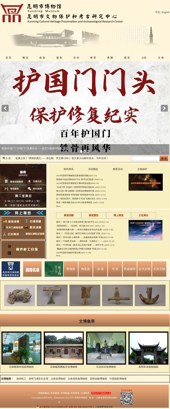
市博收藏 (65, 393)
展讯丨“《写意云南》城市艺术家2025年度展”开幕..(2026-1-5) (83, 233)
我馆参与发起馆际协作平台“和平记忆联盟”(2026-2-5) (79, 179)
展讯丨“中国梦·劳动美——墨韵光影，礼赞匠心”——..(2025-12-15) (85, 241)
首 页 (8, 57)
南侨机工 (21, 378)
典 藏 (110, 57)
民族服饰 (130, 269)
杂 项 (100, 269)
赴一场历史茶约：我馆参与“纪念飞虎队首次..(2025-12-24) (81, 198)
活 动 (76, 57)
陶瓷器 (85, 269)
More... (59, 206)
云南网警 (99, 407)
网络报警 (108, 407)
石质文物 (159, 269)
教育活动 (118, 169)
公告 (144, 57)
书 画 (115, 269)
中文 (157, 12)
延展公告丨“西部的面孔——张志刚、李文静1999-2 (43, 158)
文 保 (161, 57)
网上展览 (118, 215)
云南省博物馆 (58, 378)
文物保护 (142, 169)
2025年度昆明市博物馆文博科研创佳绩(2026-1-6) (77, 183)
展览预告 (94, 215)
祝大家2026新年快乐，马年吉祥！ (90, 158)
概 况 (25, 57)
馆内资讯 (68, 169)
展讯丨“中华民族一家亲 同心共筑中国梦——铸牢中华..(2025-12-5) (85, 245)
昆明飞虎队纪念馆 (38, 378)
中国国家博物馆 (118, 378)
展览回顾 (69, 215)
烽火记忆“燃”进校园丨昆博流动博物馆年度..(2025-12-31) (81, 191)
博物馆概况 (43, 393)
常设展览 (55, 393)
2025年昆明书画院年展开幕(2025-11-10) (73, 252)
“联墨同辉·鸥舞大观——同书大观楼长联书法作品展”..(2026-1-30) (84, 229)
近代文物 (144, 269)
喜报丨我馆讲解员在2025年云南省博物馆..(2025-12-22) (80, 202)
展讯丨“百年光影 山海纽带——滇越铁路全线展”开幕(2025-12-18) (84, 237)
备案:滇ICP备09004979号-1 (81, 407)
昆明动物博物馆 (98, 378)
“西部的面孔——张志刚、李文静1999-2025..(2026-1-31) (80, 226)
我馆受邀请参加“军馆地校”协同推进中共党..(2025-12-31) (81, 195)
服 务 (59, 57)
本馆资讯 (75, 393)
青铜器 (70, 269)
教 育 (93, 57)
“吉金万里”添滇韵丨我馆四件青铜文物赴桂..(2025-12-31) (81, 187)
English (165, 12)
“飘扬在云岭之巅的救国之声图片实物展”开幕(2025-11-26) (81, 249)
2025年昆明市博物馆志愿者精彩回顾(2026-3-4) (76, 175)
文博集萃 (87, 321)
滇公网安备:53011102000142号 (52, 407)
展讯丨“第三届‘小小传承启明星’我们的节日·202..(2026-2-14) (82, 222)
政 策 (42, 57)
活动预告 (93, 169)
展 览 (127, 57)
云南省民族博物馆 (77, 378)
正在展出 (143, 215)
